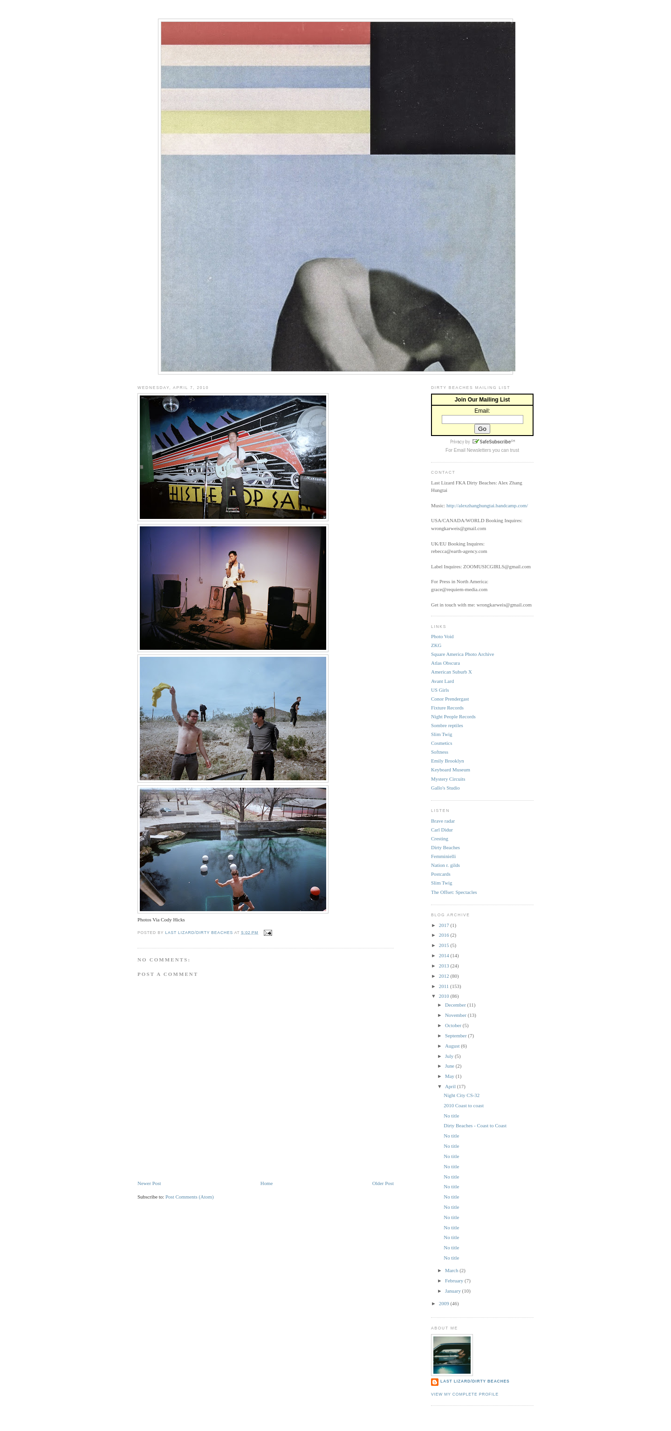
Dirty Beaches (445, 847)
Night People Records (453, 716)
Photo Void (442, 636)
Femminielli (443, 856)
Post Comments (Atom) (189, 1196)
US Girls (440, 690)
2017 (445, 925)
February (455, 1280)
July (450, 1056)
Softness (439, 752)
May (450, 1076)
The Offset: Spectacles (454, 892)
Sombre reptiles (447, 725)
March (452, 1270)
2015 (445, 945)
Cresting (439, 838)
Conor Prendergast (450, 699)
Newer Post (149, 1183)
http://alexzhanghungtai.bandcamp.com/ (487, 505)
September (456, 1035)
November (456, 1015)
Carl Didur (442, 829)
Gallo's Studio (445, 787)
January (453, 1291)
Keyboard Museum (450, 769)
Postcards (441, 874)
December (456, 1005)
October (454, 1025)
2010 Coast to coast (464, 1105)
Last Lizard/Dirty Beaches (475, 1381)
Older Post (383, 1183)
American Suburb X (451, 672)
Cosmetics (441, 743)
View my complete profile (465, 1394)
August (453, 1046)
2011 (444, 986)
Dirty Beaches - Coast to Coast (475, 1125)
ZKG (436, 645)
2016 (445, 935)
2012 (445, 976)
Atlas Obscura (445, 663)
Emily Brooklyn (447, 760)
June (450, 1066)
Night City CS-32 (461, 1095)
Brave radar (443, 821)
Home (266, 1183)
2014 (445, 955)
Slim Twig (441, 734)
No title (451, 1115)
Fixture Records (447, 707)
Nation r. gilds (445, 865)
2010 (445, 996)
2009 (445, 1303)
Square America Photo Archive (462, 654)
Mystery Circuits (448, 779)
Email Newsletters (472, 450)
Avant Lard (442, 681)
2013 (445, 965)
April (451, 1086)
